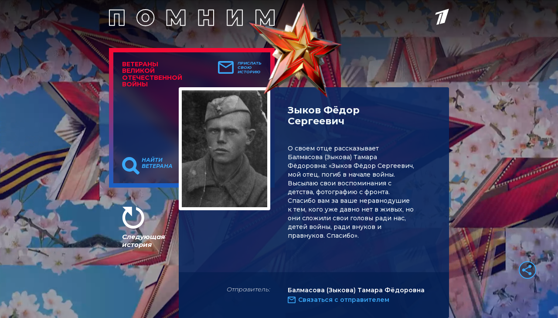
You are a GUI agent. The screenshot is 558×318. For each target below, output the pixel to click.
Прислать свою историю (250, 67)
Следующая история (143, 241)
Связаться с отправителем (343, 300)
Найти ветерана (157, 163)
